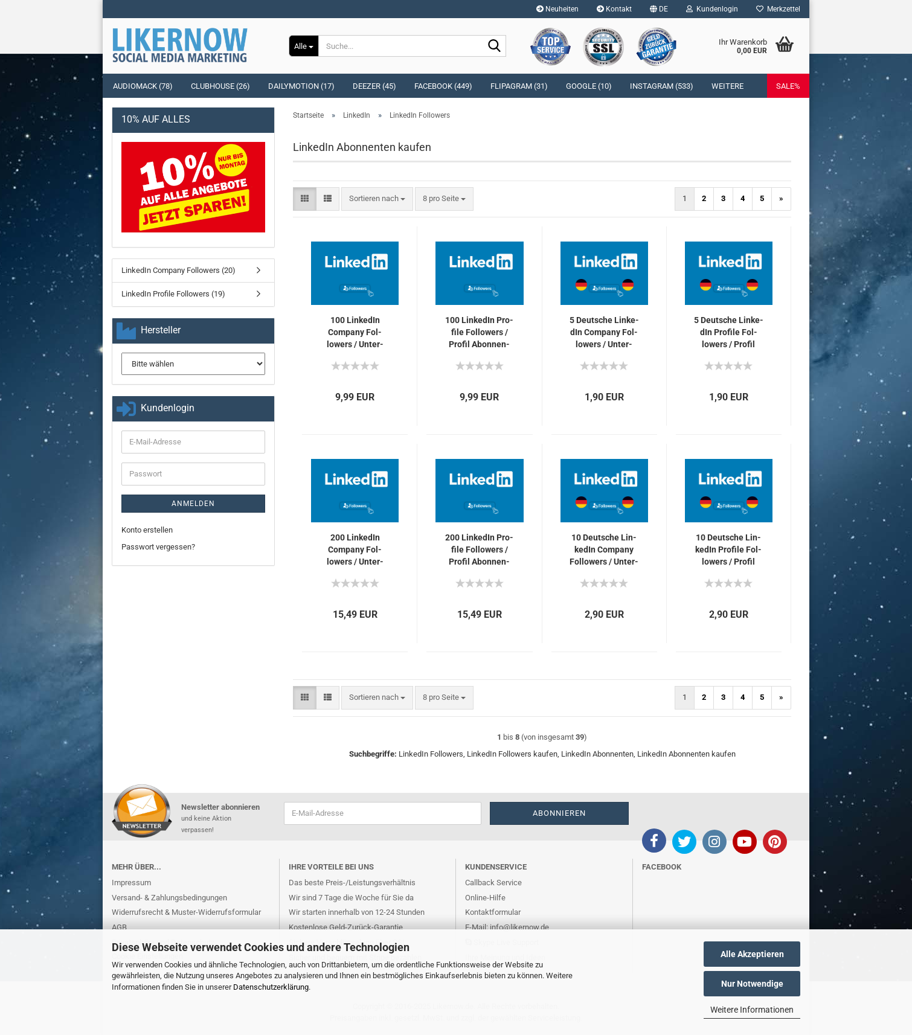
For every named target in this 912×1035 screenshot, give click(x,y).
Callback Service (493, 882)
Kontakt (614, 9)
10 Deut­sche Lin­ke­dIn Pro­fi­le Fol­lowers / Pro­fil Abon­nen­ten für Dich (728, 550)
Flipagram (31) (519, 86)
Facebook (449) (443, 86)
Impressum (131, 882)
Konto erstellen (147, 529)
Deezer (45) (374, 86)
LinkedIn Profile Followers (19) (173, 293)
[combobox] (377, 199)
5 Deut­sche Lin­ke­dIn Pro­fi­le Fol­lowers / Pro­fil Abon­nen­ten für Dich (728, 332)
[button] (659, 9)
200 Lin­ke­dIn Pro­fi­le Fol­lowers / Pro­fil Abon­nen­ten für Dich (479, 550)
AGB (119, 927)
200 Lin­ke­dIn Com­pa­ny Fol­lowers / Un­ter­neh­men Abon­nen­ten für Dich (355, 550)
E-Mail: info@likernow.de (507, 927)
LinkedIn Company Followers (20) (178, 270)
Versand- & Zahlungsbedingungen (169, 897)
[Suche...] (303, 46)
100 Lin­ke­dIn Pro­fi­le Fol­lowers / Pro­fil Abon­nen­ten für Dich (479, 332)
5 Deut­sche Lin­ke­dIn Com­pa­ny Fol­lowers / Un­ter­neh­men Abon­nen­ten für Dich (604, 332)
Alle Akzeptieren (752, 954)
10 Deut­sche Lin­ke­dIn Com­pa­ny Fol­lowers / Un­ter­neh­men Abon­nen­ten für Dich (604, 550)
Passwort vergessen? (158, 546)
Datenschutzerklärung (271, 987)
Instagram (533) (661, 86)
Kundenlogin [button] (712, 9)
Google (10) (589, 86)
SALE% (788, 86)
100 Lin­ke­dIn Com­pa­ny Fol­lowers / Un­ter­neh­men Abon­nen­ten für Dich (355, 332)
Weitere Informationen (752, 1009)
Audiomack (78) (143, 86)
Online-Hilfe (485, 897)
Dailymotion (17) (301, 86)
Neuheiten (557, 9)
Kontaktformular (493, 912)
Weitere (727, 86)
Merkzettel (778, 9)
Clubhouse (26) (220, 86)
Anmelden (193, 503)
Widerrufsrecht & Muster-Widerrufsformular (186, 912)
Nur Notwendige (752, 984)
